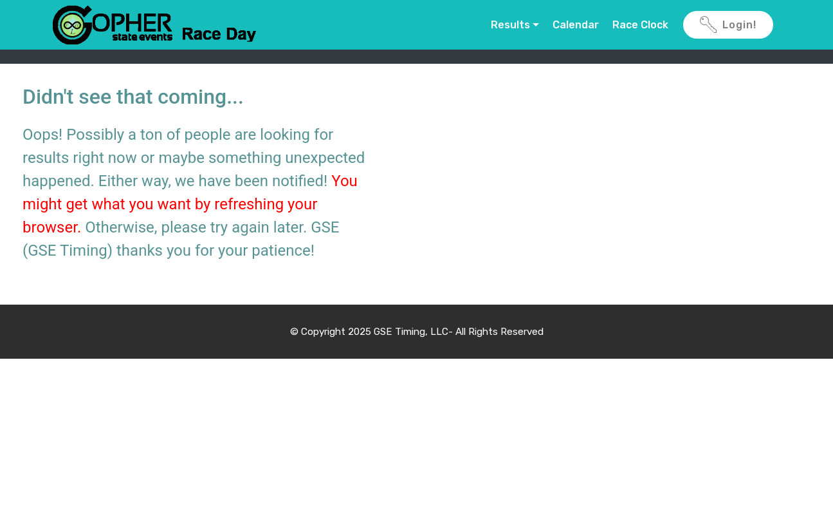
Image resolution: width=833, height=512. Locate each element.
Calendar (576, 25)
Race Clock (640, 25)
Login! (728, 25)
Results (510, 25)
